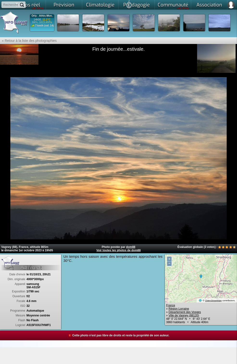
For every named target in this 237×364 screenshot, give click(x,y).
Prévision (64, 5)
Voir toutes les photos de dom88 (118, 250)
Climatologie (100, 5)
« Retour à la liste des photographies (28, 41)
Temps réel (29, 6)
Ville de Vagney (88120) (183, 315)
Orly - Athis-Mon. (42, 15)
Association (209, 5)
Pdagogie (136, 4)
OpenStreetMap (213, 300)
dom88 (130, 247)
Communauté (173, 6)
